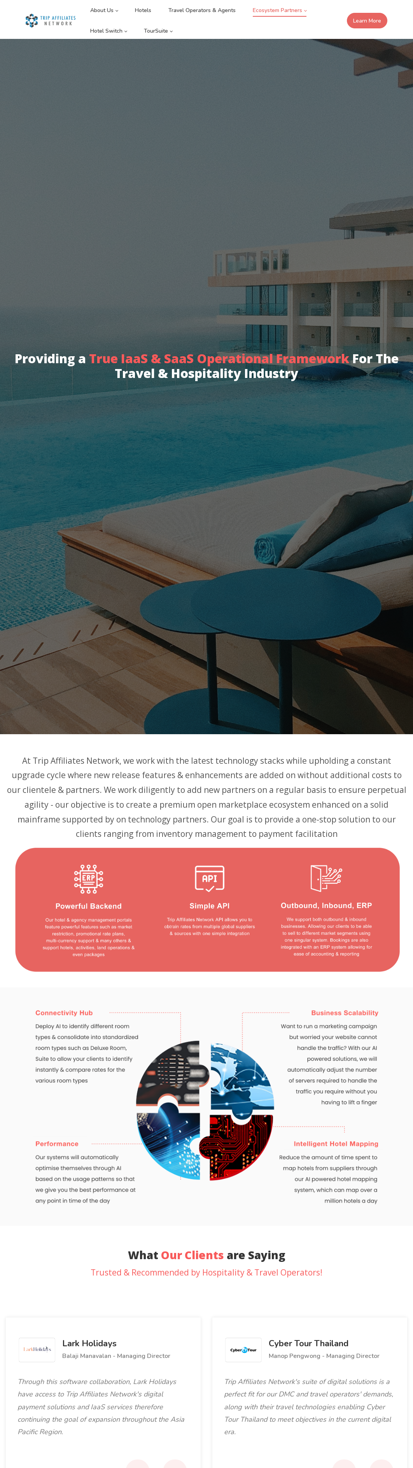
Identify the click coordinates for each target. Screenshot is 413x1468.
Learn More (367, 20)
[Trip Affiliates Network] (50, 20)
